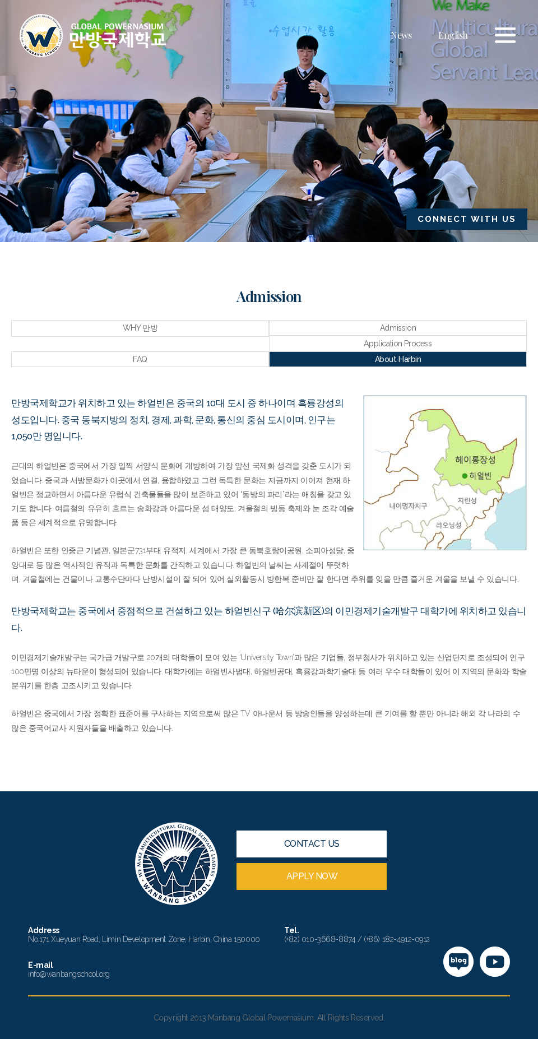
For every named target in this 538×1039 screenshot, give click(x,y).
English (453, 35)
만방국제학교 (93, 35)
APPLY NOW (312, 876)
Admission (398, 327)
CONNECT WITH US (467, 219)
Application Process (398, 343)
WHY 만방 (140, 327)
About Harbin (398, 359)
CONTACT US (312, 843)
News (401, 35)
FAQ (140, 359)
